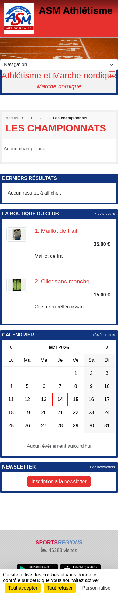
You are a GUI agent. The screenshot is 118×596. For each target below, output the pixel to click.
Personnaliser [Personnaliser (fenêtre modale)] (97, 588)
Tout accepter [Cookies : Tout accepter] (23, 588)
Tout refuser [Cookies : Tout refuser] (60, 588)
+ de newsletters (102, 467)
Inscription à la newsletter (59, 481)
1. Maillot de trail (55, 231)
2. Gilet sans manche (61, 281)
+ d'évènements (102, 334)
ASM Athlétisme (76, 10)
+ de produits (105, 213)
